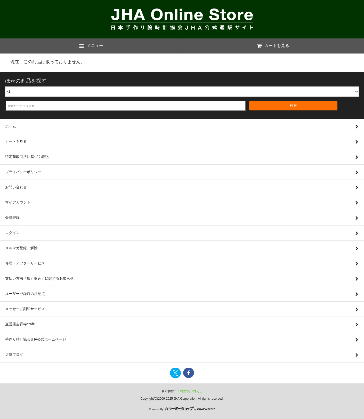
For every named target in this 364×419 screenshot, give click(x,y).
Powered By (182, 409)
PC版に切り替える (189, 391)
